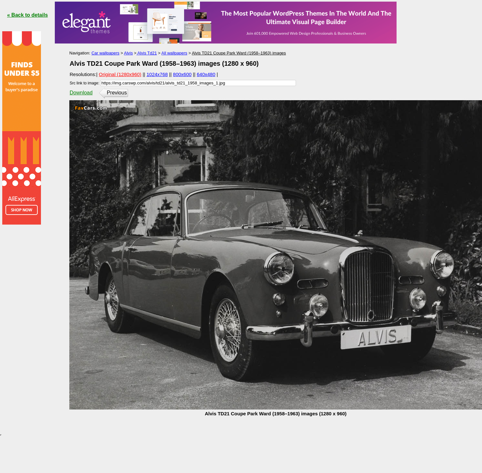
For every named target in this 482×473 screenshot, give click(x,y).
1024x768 (157, 74)
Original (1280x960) (120, 74)
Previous (117, 92)
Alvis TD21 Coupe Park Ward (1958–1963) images (239, 53)
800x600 (182, 74)
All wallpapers (174, 53)
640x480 (206, 74)
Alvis (128, 53)
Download (81, 92)
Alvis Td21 (146, 53)
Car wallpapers (106, 53)
